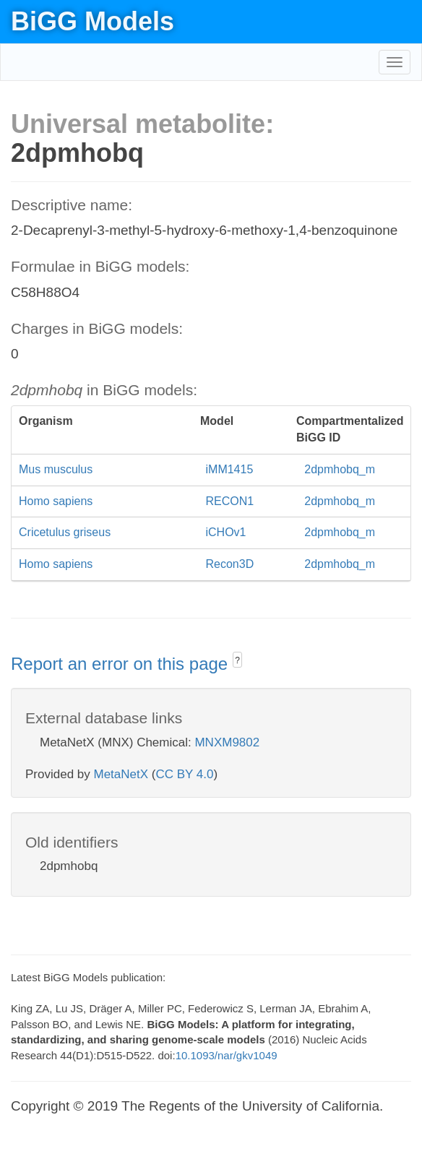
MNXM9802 (226, 742)
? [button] (237, 660)
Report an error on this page (122, 663)
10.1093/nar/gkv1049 (226, 1055)
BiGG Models (92, 21)
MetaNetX (121, 774)
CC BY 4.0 (184, 774)
